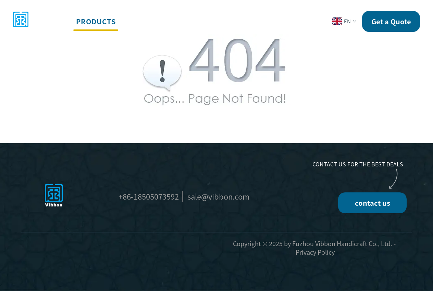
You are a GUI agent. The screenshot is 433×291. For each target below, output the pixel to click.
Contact (293, 21)
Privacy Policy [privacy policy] (315, 252)
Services (141, 21)
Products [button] (96, 21)
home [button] (57, 21)
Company (220, 21)
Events (181, 21)
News (257, 21)
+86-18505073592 (149, 196)
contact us (372, 203)
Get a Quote (391, 21)
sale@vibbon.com (218, 196)
